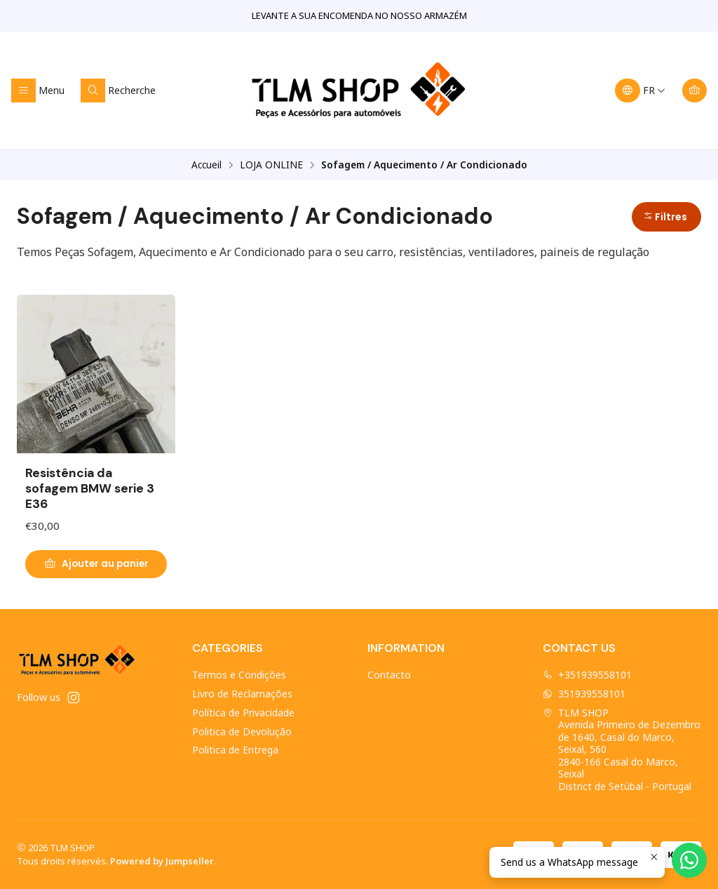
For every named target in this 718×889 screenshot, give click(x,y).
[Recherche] (118, 90)
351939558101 (584, 693)
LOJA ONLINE (271, 165)
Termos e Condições (239, 674)
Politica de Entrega (235, 749)
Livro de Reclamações (242, 693)
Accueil (206, 165)
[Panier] (694, 90)
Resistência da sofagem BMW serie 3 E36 (89, 488)
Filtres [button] (665, 217)
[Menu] (37, 90)
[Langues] (640, 90)
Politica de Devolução (242, 731)
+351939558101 (587, 674)
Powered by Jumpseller (162, 861)
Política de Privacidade (243, 712)
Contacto (389, 674)
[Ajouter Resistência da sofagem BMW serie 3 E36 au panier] (96, 564)
